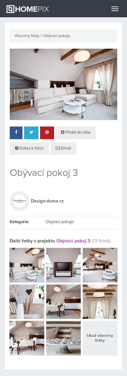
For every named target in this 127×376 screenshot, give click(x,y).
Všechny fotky (27, 36)
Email (63, 148)
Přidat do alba (76, 132)
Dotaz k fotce (29, 148)
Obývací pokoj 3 (73, 241)
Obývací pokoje (56, 36)
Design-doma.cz (47, 201)
